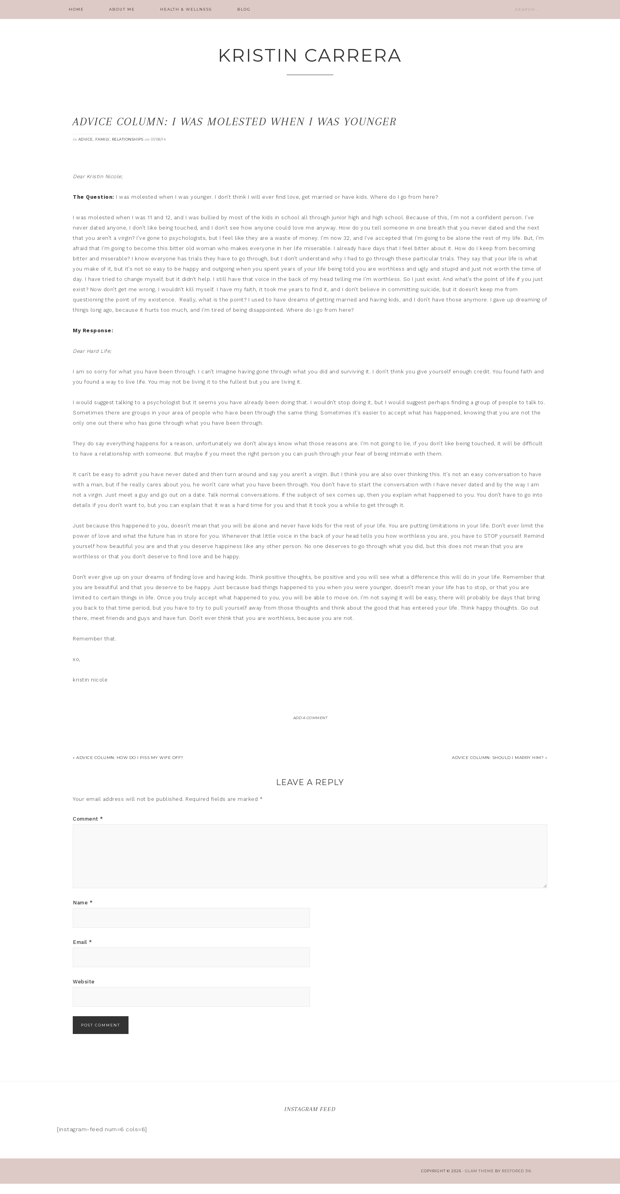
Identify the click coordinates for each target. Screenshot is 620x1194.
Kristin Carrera (310, 59)
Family (102, 149)
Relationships (128, 149)
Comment (88, 829)
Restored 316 (516, 1181)
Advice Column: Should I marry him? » (499, 767)
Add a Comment (310, 728)
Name (83, 913)
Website (84, 992)
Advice (85, 149)
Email (82, 952)
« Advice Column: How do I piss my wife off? (128, 767)
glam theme (479, 1181)
